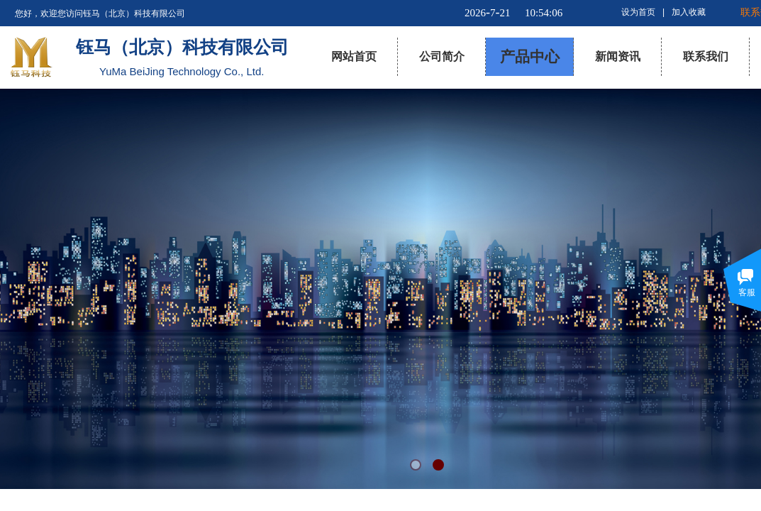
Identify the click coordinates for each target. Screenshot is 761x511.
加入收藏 (689, 12)
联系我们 (705, 56)
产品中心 (530, 56)
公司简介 (442, 56)
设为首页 (638, 12)
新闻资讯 (617, 56)
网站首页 (354, 56)
